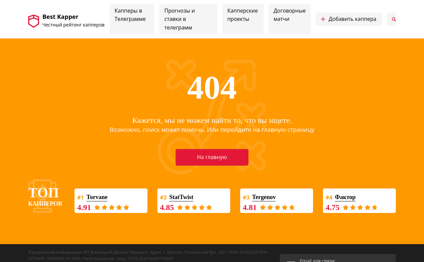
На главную (212, 157)
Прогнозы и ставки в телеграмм (179, 19)
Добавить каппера (348, 19)
